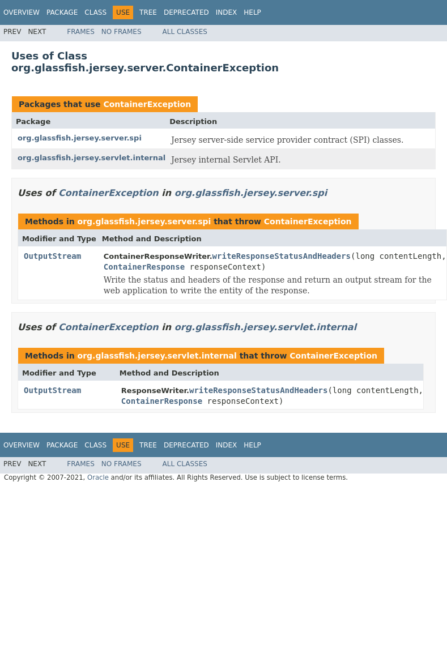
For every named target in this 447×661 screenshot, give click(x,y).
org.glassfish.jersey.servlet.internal (91, 157)
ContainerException (147, 104)
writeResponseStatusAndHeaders (281, 256)
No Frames (121, 32)
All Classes (185, 32)
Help (252, 12)
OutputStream (52, 256)
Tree (148, 12)
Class (95, 12)
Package (62, 12)
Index (226, 12)
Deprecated (186, 12)
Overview (21, 12)
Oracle (98, 477)
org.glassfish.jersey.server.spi (80, 138)
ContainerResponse (144, 266)
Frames (81, 32)
